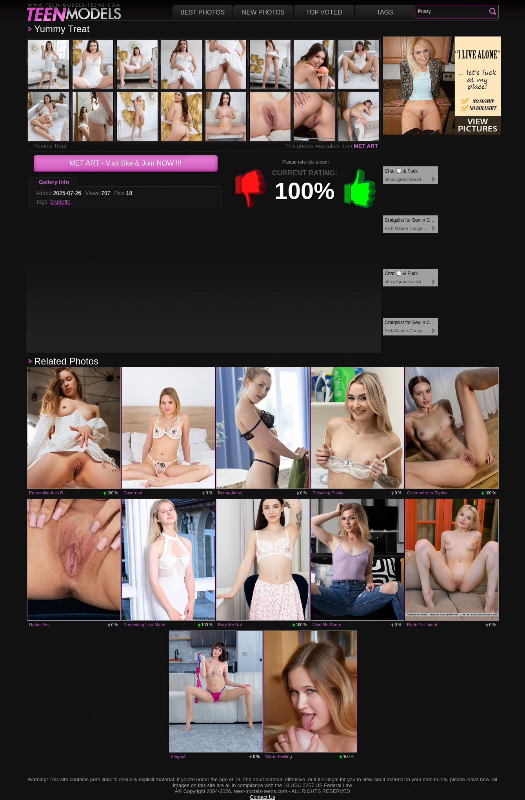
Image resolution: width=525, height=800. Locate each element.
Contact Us (262, 797)
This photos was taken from (331, 146)
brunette (60, 202)
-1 (250, 188)
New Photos (263, 12)
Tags (384, 12)
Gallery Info (54, 182)
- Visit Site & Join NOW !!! (125, 163)
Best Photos (202, 12)
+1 (360, 188)
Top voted (324, 12)
